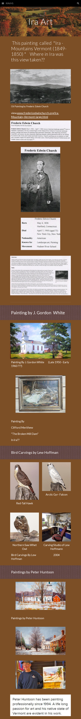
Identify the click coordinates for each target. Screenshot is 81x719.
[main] (40, 21)
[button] (3, 3)
